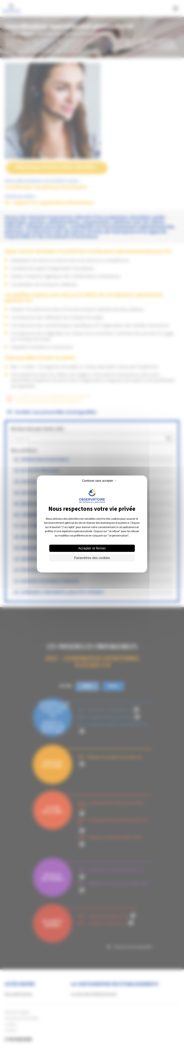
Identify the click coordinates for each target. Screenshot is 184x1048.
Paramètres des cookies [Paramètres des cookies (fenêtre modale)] (92, 558)
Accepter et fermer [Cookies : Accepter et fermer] (92, 548)
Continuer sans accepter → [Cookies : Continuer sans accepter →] (99, 480)
